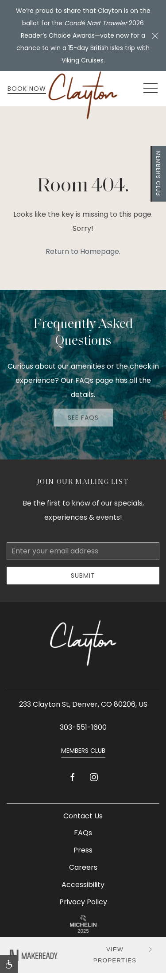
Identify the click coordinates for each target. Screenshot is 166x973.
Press (83, 850)
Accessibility (83, 885)
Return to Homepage (82, 251)
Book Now (27, 88)
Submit (83, 575)
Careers (83, 867)
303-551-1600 (83, 727)
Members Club (158, 173)
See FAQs (83, 416)
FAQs (83, 833)
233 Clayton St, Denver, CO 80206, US (83, 704)
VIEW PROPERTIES (123, 954)
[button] (155, 35)
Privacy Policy (83, 902)
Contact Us (83, 816)
